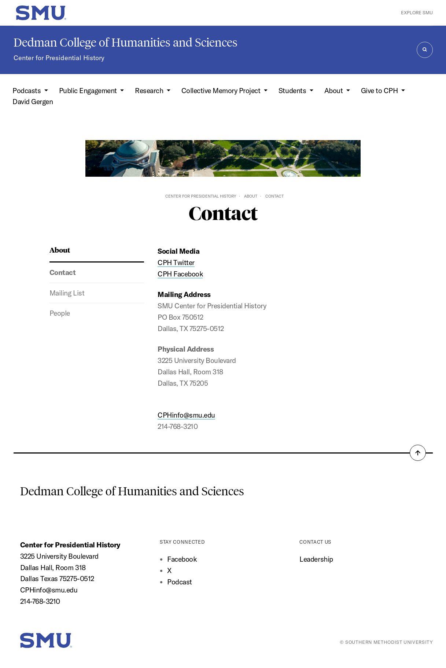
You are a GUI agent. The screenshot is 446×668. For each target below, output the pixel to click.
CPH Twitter (176, 262)
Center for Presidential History (59, 58)
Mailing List (66, 293)
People (59, 313)
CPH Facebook (180, 273)
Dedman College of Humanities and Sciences (125, 42)
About (250, 196)
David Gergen (32, 101)
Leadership (316, 559)
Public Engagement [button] (88, 90)
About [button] (334, 90)
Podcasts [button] (27, 90)
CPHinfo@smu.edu (186, 415)
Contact (62, 272)
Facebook (181, 559)
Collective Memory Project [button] (221, 90)
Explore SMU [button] (417, 12)
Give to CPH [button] (380, 90)
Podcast (179, 581)
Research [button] (150, 90)
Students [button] (293, 90)
